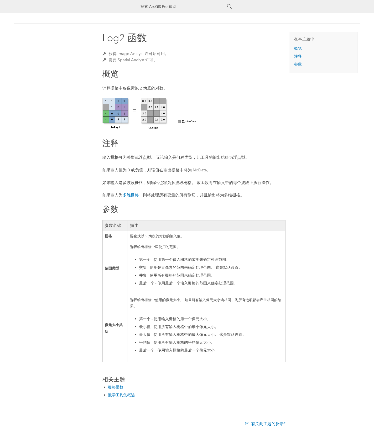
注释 (298, 56)
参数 (298, 64)
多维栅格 (131, 195)
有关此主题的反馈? (268, 423)
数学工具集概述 (121, 395)
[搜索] (229, 6)
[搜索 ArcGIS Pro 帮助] (182, 6)
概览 (298, 48)
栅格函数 (115, 387)
